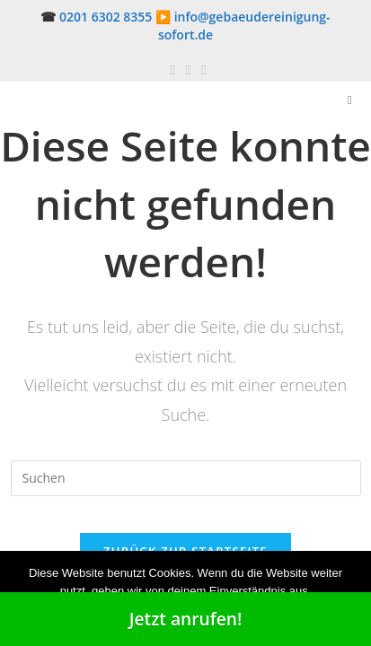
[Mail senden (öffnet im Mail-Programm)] (201, 69)
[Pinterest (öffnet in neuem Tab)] (188, 69)
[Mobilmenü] (350, 100)
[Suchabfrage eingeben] (186, 478)
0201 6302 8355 (105, 16)
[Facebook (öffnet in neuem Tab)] (172, 69)
